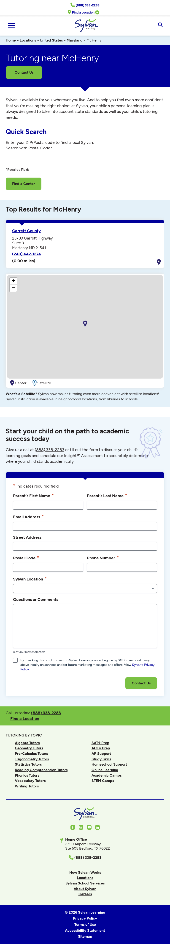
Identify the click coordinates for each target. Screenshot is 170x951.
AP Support (101, 753)
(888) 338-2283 (46, 712)
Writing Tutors (27, 786)
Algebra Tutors (27, 743)
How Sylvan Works (85, 872)
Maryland (75, 40)
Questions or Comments (35, 599)
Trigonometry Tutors (32, 759)
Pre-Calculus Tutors (31, 753)
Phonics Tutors (27, 775)
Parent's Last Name (107, 495)
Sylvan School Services (85, 883)
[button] (85, 324)
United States (51, 40)
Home (11, 40)
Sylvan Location (30, 578)
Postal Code (26, 557)
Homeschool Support (109, 764)
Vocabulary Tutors (30, 780)
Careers (85, 894)
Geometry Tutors (29, 748)
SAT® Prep (100, 743)
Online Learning (105, 770)
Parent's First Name (33, 495)
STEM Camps (103, 780)
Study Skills (101, 759)
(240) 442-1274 (26, 254)
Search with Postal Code (29, 148)
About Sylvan (85, 889)
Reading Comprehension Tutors (41, 770)
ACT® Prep (101, 748)
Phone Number (103, 557)
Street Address (27, 537)
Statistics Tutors (28, 764)
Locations (28, 40)
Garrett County (26, 230)
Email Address (28, 516)
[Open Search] (160, 25)
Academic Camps (106, 775)
